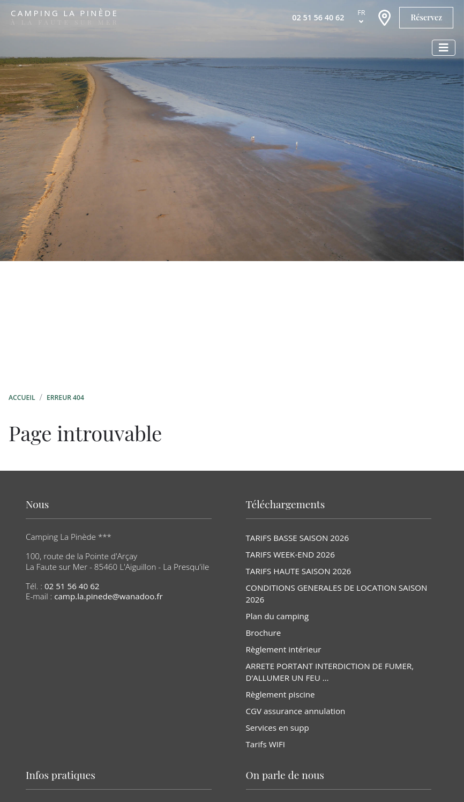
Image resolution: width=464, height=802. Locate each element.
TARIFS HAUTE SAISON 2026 (298, 571)
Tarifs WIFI (265, 744)
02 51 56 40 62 (72, 586)
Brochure (263, 632)
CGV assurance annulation (296, 711)
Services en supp (277, 727)
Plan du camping (277, 616)
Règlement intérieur (283, 649)
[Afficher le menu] (443, 48)
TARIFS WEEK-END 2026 (290, 554)
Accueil (22, 397)
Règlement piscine (280, 694)
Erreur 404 (65, 397)
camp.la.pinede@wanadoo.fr (108, 596)
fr (361, 12)
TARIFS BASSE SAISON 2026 (297, 537)
